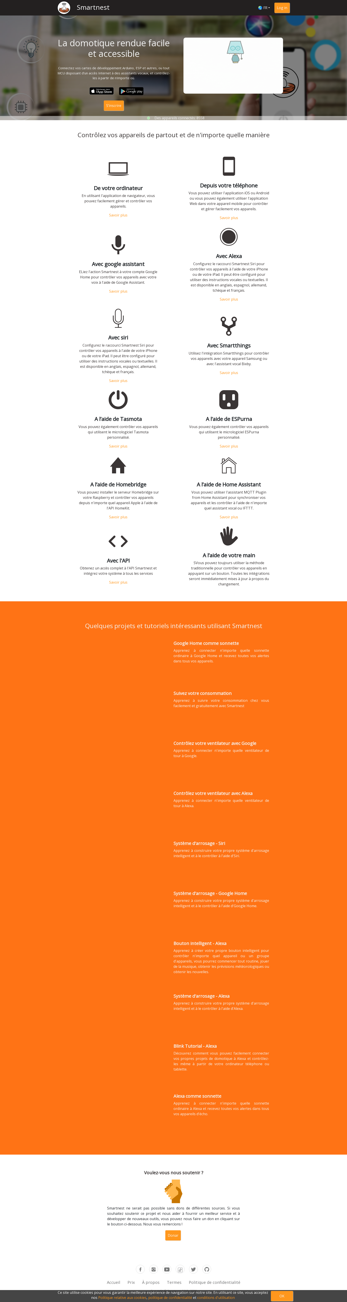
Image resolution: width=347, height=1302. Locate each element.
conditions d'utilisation (216, 1297)
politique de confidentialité (170, 1297)
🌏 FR (262, 7)
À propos (151, 1282)
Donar (173, 1228)
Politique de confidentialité (214, 1282)
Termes (174, 1282)
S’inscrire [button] (113, 105)
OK (282, 1296)
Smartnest (93, 7)
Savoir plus (118, 228)
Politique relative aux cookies (122, 1297)
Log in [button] (282, 7)
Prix (131, 1282)
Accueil (113, 1282)
